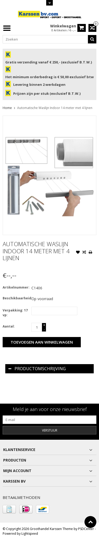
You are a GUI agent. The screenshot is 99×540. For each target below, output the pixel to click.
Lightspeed (29, 533)
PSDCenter (86, 529)
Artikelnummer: (16, 287)
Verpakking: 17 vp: (15, 312)
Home (7, 108)
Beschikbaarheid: (16, 298)
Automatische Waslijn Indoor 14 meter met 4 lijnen (54, 108)
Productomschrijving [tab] (37, 368)
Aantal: (9, 326)
